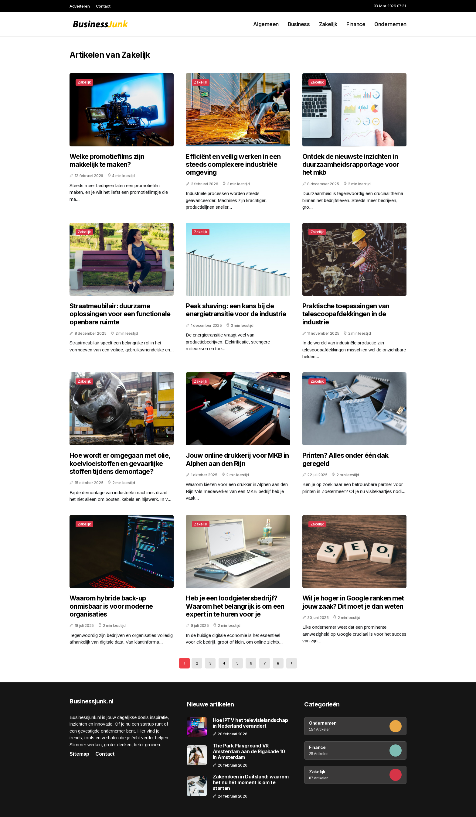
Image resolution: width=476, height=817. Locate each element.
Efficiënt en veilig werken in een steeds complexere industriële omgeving (233, 164)
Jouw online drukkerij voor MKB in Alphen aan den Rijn (237, 459)
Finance (355, 24)
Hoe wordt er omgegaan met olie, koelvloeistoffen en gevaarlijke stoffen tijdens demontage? (120, 463)
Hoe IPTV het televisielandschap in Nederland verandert (250, 723)
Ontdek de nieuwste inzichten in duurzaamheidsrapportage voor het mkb (350, 164)
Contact (103, 6)
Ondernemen (390, 24)
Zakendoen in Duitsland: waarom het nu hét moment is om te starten (251, 782)
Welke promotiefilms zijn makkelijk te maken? (107, 160)
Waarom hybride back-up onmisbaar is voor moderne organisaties (111, 606)
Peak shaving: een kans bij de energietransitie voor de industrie (236, 310)
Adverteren (80, 6)
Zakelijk (328, 24)
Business (299, 24)
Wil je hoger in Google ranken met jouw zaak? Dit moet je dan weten (353, 602)
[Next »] (291, 663)
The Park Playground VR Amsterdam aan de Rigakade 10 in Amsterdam (249, 751)
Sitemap (79, 754)
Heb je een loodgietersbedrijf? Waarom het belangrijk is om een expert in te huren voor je (235, 606)
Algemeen (266, 24)
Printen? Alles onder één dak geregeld (345, 459)
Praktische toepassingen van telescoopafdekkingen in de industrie (345, 314)
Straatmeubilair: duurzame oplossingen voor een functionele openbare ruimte (120, 314)
